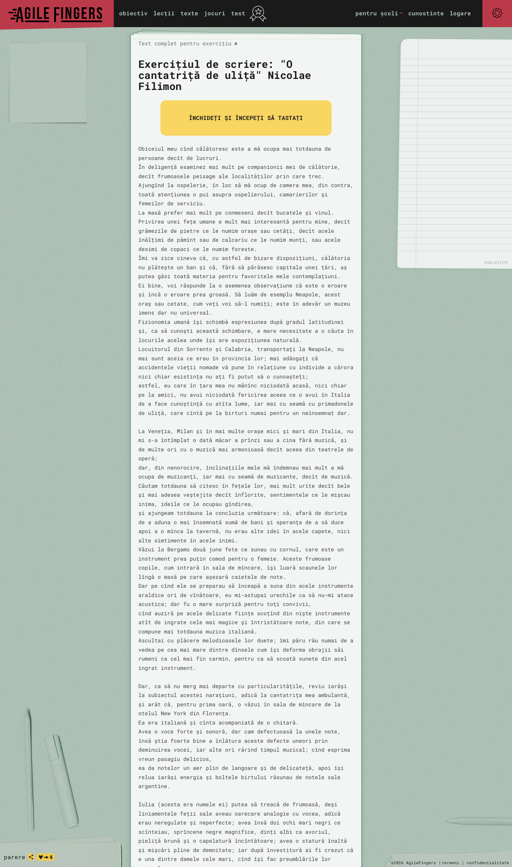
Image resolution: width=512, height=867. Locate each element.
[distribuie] (31, 857)
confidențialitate (488, 862)
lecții (164, 13)
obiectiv (133, 13)
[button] (379, 13)
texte (189, 13)
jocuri (214, 13)
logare (460, 13)
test (238, 13)
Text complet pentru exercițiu (187, 43)
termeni (450, 862)
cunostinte (426, 13)
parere (14, 857)
